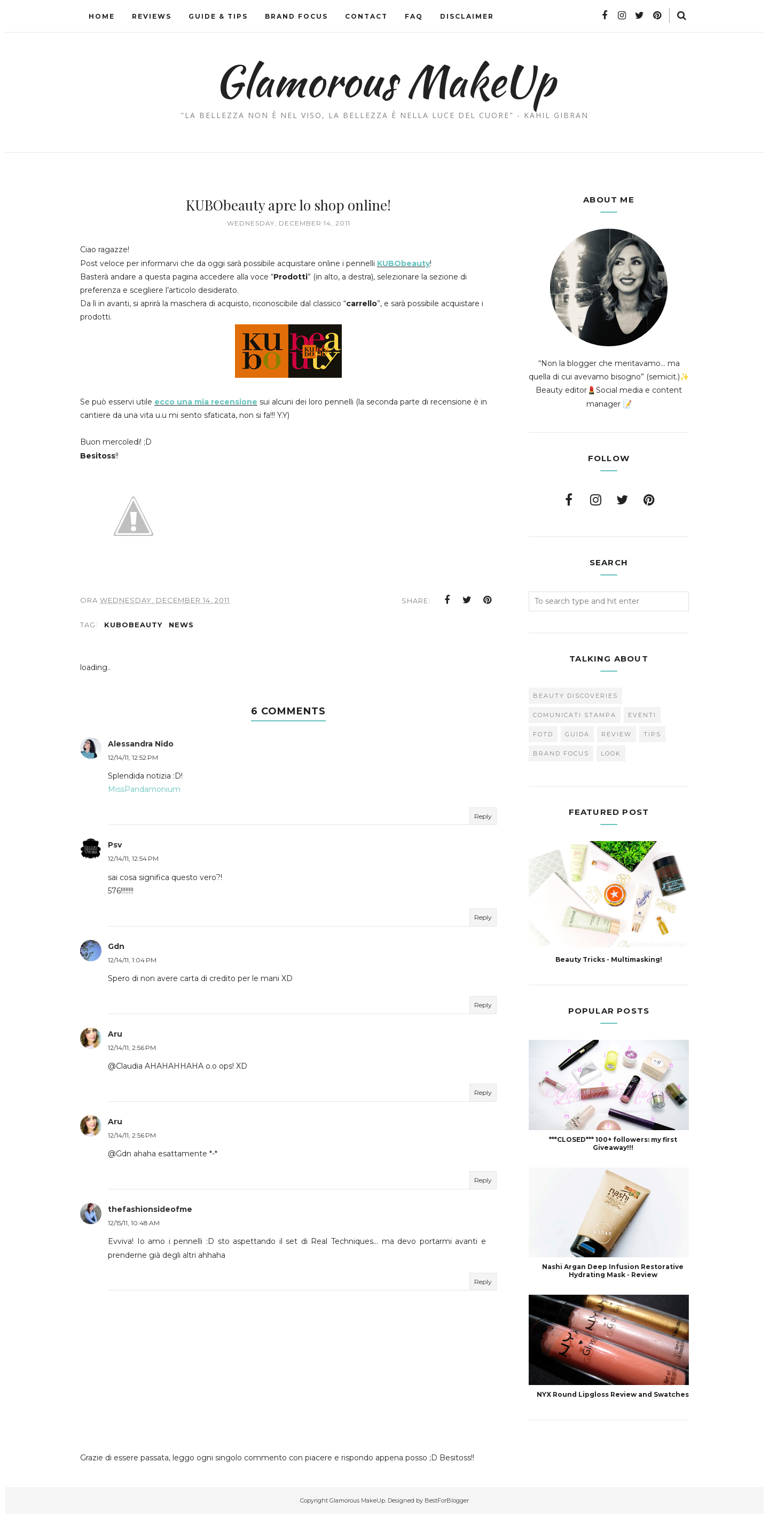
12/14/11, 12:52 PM (133, 761)
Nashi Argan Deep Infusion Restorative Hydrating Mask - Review (613, 1271)
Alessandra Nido (141, 747)
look (611, 753)
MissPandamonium (144, 792)
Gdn (116, 949)
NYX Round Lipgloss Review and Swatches (613, 1394)
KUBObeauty (403, 263)
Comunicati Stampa (574, 715)
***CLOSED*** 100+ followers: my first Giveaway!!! (613, 1143)
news (181, 627)
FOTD (543, 734)
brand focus (561, 753)
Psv (115, 848)
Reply (483, 819)
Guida (577, 734)
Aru (115, 1036)
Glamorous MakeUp (385, 81)
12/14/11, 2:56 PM (132, 1051)
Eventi (642, 715)
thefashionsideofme (150, 1212)
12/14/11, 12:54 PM (133, 862)
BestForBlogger (447, 1503)
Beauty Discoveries (575, 695)
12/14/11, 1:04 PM (132, 963)
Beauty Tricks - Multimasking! (608, 959)
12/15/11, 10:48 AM (134, 1226)
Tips (652, 734)
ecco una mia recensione (205, 402)
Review (616, 734)
